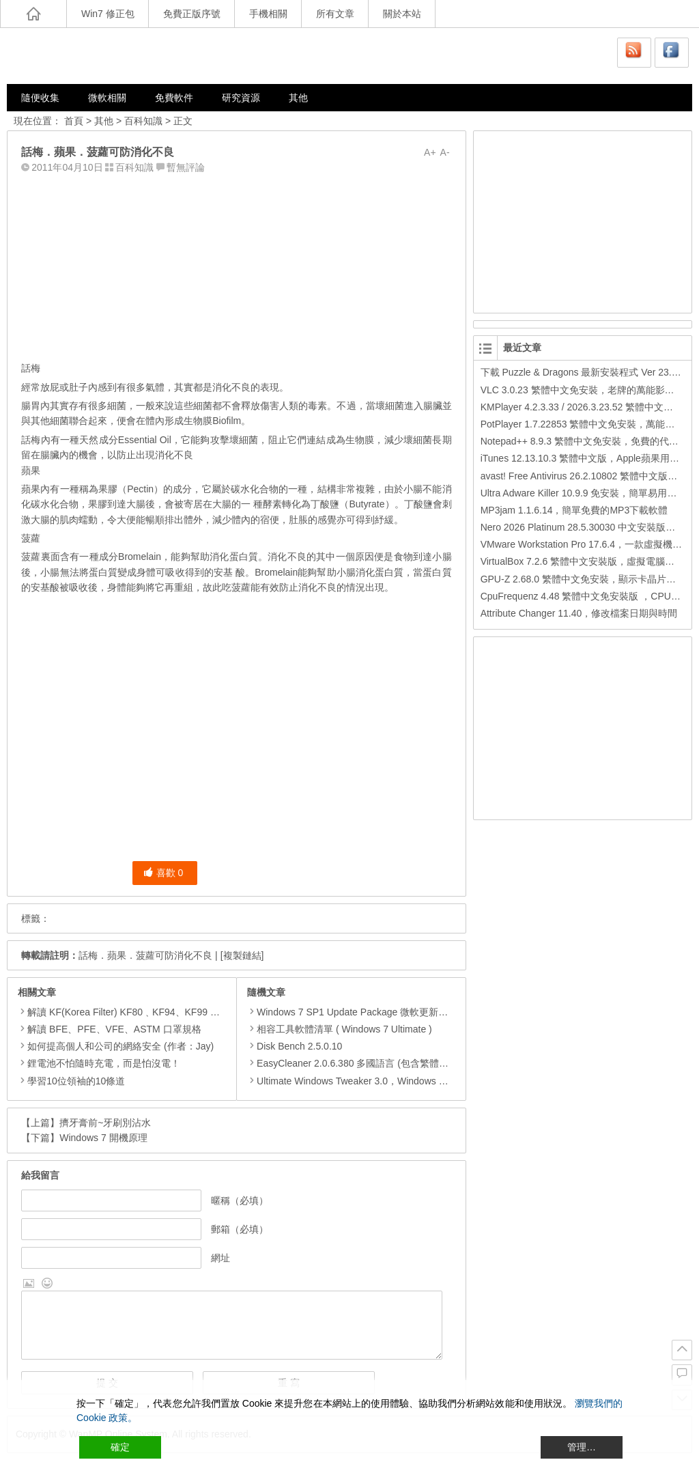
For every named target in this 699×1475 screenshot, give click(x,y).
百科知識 (143, 120)
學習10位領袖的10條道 (76, 1081)
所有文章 (335, 13)
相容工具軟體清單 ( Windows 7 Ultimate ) (339, 1029)
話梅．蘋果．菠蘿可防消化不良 (145, 955)
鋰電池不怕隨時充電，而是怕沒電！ (103, 1063)
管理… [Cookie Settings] (581, 1447)
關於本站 (402, 13)
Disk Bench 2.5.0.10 (294, 1046)
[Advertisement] (236, 264)
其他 (298, 97)
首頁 (73, 120)
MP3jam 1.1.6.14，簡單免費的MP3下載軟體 (574, 510)
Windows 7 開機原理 (103, 1137)
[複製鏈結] (242, 955)
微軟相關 (107, 97)
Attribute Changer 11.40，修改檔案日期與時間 (579, 613)
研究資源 (241, 97)
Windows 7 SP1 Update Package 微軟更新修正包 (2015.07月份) (388, 1012)
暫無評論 (186, 167)
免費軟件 (174, 97)
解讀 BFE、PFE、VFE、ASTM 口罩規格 (114, 1029)
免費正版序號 (191, 13)
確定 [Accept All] (120, 1447)
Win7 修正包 (107, 13)
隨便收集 (40, 97)
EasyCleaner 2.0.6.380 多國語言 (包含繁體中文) (354, 1063)
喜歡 (163, 872)
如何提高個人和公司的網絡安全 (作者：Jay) (120, 1046)
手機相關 (268, 13)
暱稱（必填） (239, 1200)
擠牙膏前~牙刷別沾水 (105, 1122)
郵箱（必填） (239, 1229)
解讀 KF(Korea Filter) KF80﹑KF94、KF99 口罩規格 (137, 1012)
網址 (220, 1257)
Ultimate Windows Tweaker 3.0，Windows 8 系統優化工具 (375, 1081)
